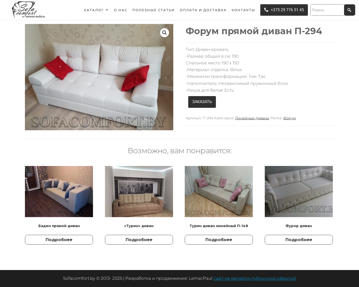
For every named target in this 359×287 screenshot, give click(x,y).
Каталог (96, 10)
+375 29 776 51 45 (284, 9)
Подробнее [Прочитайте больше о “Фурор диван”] (298, 239)
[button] (164, 32)
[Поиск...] (333, 9)
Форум (289, 118)
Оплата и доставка (203, 10)
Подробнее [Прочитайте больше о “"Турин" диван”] (139, 239)
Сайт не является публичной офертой (254, 278)
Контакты (243, 10)
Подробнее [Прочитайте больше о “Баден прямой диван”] (59, 239)
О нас (120, 10)
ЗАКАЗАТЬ (202, 101)
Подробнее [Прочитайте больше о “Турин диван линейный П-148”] (218, 239)
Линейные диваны (252, 118)
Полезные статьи (153, 10)
